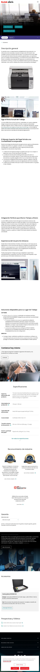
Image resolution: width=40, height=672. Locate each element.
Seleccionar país (4, 517)
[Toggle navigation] (38, 2)
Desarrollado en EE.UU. (9, 31)
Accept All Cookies (24, 668)
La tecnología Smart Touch (11, 247)
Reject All (15, 668)
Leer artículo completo (9, 479)
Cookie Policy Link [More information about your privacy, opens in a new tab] (7, 661)
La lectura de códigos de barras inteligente (15, 328)
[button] (37, 37)
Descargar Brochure (7, 607)
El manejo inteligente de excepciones (14, 320)
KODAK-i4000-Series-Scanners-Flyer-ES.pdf (12, 622)
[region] (20, 663)
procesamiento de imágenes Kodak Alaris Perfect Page (15, 127)
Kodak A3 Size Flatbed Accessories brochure (12, 626)
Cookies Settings (19, 664)
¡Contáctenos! (18, 26)
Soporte (11, 37)
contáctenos (26, 543)
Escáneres (5, 42)
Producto (4, 37)
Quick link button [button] (20, 671)
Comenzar (4, 357)
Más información (6, 547)
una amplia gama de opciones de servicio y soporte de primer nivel (19, 338)
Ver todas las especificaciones (20, 438)
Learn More (19, 504)
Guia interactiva (8, 26)
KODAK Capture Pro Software (10, 315)
